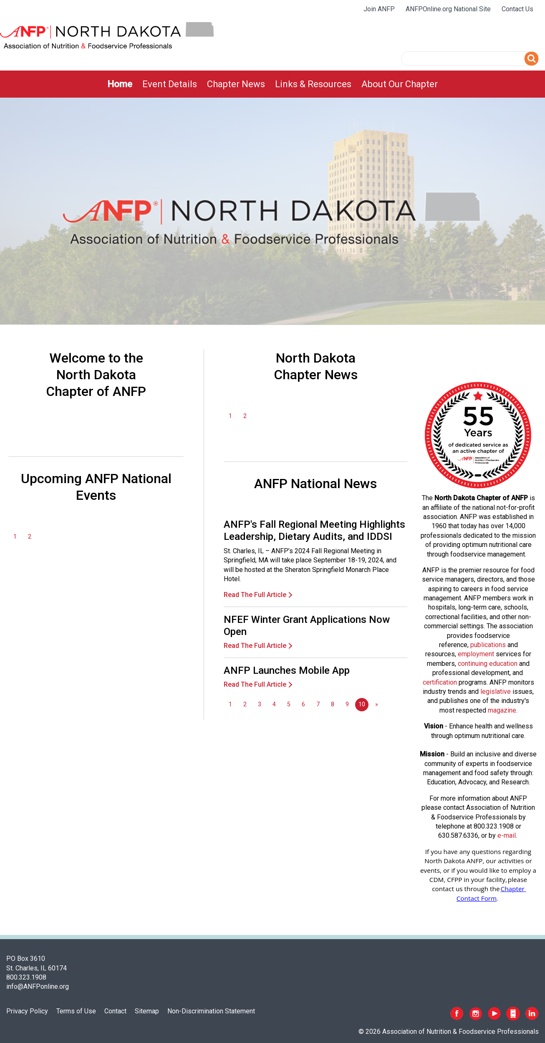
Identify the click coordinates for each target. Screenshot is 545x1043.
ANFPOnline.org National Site (448, 9)
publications (488, 645)
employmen (475, 654)
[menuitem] (119, 84)
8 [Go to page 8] (332, 704)
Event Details (169, 84)
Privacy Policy (27, 1011)
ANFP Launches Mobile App (287, 670)
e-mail (506, 835)
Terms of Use (76, 1011)
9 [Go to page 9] (347, 704)
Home (119, 84)
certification (440, 682)
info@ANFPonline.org (37, 986)
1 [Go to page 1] (15, 536)
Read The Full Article (255, 595)
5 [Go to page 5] (288, 704)
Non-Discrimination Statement (211, 1011)
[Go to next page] (376, 704)
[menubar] (272, 84)
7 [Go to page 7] (318, 704)
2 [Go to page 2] (29, 536)
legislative (495, 691)
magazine (502, 710)
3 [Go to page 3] (259, 704)
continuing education (487, 664)
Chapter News (236, 84)
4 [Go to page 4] (274, 704)
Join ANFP (379, 9)
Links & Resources (313, 84)
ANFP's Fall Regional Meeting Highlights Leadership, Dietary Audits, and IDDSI (314, 530)
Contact (115, 1011)
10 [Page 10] (361, 704)
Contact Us (517, 9)
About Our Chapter (399, 84)
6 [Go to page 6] (303, 704)
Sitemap (147, 1011)
